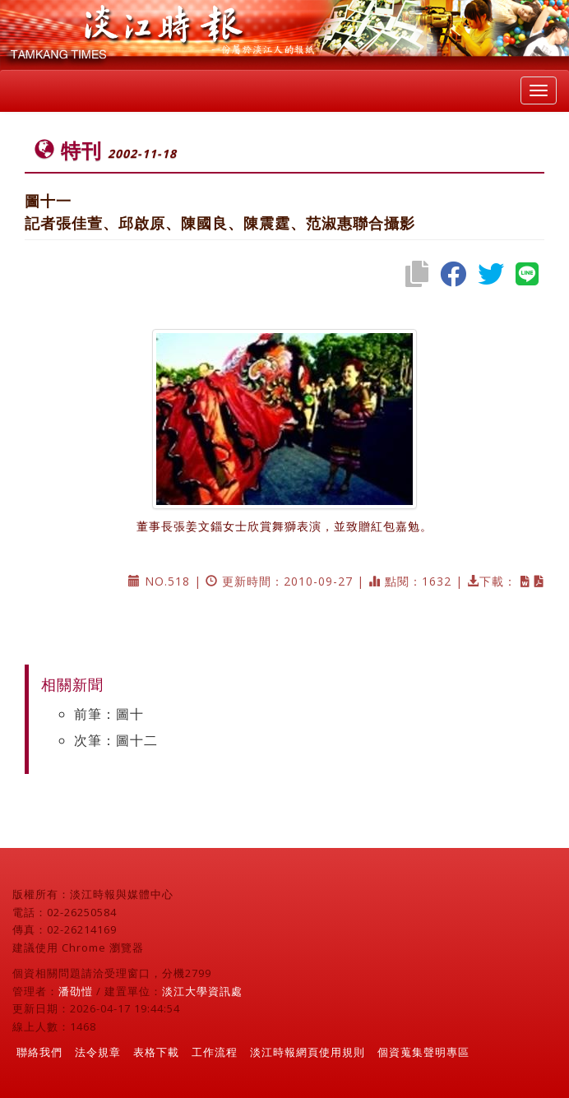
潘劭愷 (75, 991)
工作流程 (215, 1052)
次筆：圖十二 (116, 740)
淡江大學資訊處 (202, 991)
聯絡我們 (39, 1052)
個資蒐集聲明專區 (423, 1052)
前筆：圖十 (109, 714)
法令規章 (98, 1052)
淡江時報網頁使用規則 (307, 1052)
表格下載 (156, 1052)
